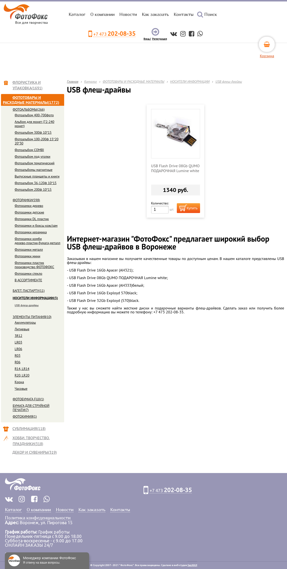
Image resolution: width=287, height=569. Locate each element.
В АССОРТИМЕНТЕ (28, 280)
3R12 (18, 335)
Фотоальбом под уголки (32, 156)
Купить (192, 208)
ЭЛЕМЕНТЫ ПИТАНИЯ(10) (32, 317)
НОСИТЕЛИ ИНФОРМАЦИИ (190, 81)
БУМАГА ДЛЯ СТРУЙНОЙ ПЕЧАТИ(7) (31, 407)
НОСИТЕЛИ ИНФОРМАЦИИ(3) (35, 298)
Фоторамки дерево (29, 205)
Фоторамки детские (29, 212)
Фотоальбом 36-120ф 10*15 (36, 183)
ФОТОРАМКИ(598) (26, 200)
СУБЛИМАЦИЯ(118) (29, 428)
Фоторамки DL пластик (32, 219)
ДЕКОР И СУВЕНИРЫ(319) (35, 452)
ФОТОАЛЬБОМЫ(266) (29, 109)
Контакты (183, 14)
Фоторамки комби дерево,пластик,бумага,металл (37, 241)
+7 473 (114, 34)
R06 (18, 362)
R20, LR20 (22, 375)
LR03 (18, 342)
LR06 (18, 349)
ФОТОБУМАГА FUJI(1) (28, 399)
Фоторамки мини (27, 256)
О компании (102, 14)
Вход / (147, 38)
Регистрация (159, 38)
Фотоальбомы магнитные (33, 169)
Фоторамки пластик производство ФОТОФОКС (34, 265)
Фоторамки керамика (31, 232)
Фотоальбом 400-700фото (34, 115)
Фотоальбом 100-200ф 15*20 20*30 (37, 141)
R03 (18, 355)
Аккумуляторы (25, 322)
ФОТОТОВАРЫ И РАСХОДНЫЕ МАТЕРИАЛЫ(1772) (31, 100)
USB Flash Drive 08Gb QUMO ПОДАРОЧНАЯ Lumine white (175, 168)
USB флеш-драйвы (27, 305)
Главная (72, 81)
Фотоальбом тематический (35, 163)
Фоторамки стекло (28, 273)
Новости (128, 14)
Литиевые (22, 329)
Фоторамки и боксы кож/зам (36, 225)
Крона (19, 382)
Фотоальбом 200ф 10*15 (33, 189)
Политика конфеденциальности (38, 518)
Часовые (21, 388)
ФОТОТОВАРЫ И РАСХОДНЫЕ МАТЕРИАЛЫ (133, 81)
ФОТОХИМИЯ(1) (25, 416)
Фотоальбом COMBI (29, 150)
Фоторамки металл (29, 249)
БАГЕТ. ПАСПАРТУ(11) (29, 290)
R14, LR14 (22, 369)
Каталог (77, 14)
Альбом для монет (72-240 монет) (34, 123)
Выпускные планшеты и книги (37, 176)
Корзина (267, 55)
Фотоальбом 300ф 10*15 (33, 132)
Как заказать (155, 14)
